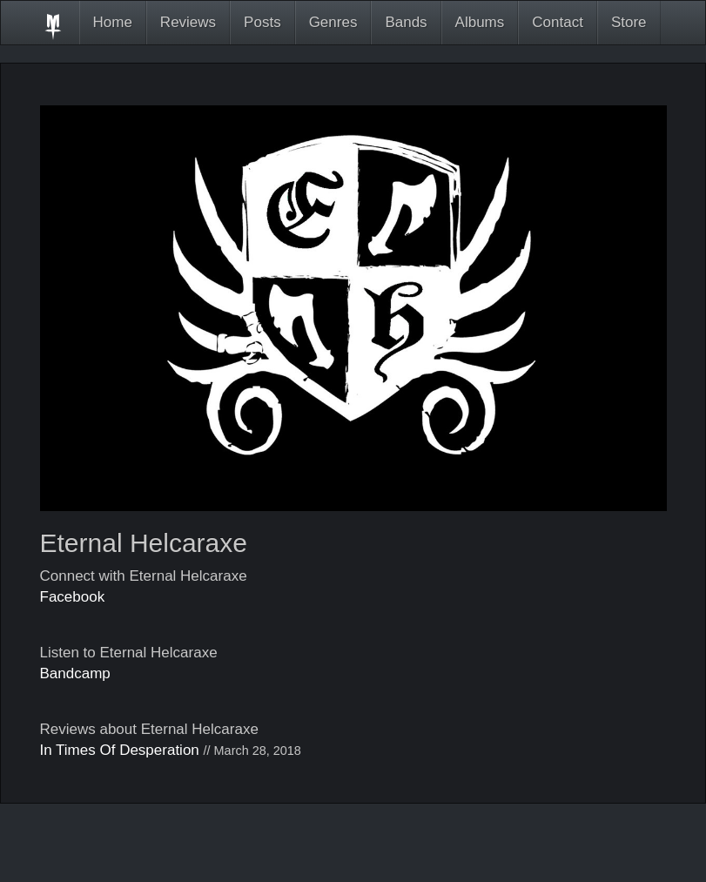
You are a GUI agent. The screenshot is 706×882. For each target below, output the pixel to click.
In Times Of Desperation (119, 750)
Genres (333, 22)
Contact (557, 22)
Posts (262, 22)
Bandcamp (75, 673)
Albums (480, 22)
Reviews (188, 22)
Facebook (72, 597)
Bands (406, 22)
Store (629, 22)
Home (112, 22)
